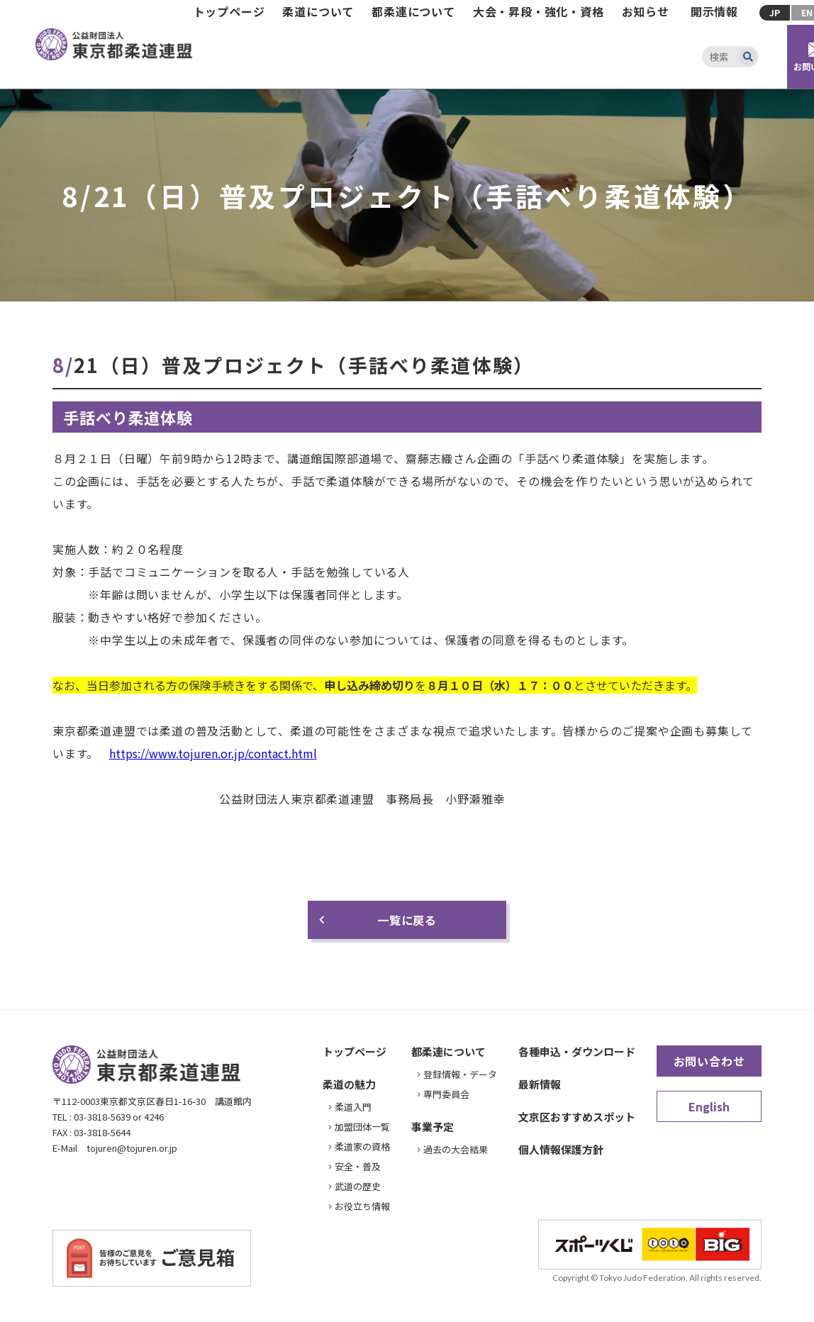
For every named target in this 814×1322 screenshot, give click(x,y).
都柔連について (413, 11)
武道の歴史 (358, 1186)
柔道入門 (353, 1106)
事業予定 (432, 1126)
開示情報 (714, 11)
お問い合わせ (709, 1061)
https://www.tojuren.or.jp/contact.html (213, 753)
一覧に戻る (407, 919)
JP (774, 12)
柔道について (318, 11)
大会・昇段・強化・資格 (538, 11)
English (709, 1106)
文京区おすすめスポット (576, 1116)
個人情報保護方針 (560, 1149)
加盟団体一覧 (362, 1126)
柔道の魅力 (349, 1084)
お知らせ (645, 11)
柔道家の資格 (362, 1146)
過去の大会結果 (455, 1149)
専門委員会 (446, 1094)
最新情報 (539, 1084)
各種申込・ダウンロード (576, 1051)
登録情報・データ (460, 1074)
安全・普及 (358, 1166)
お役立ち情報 (362, 1206)
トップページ (229, 11)
